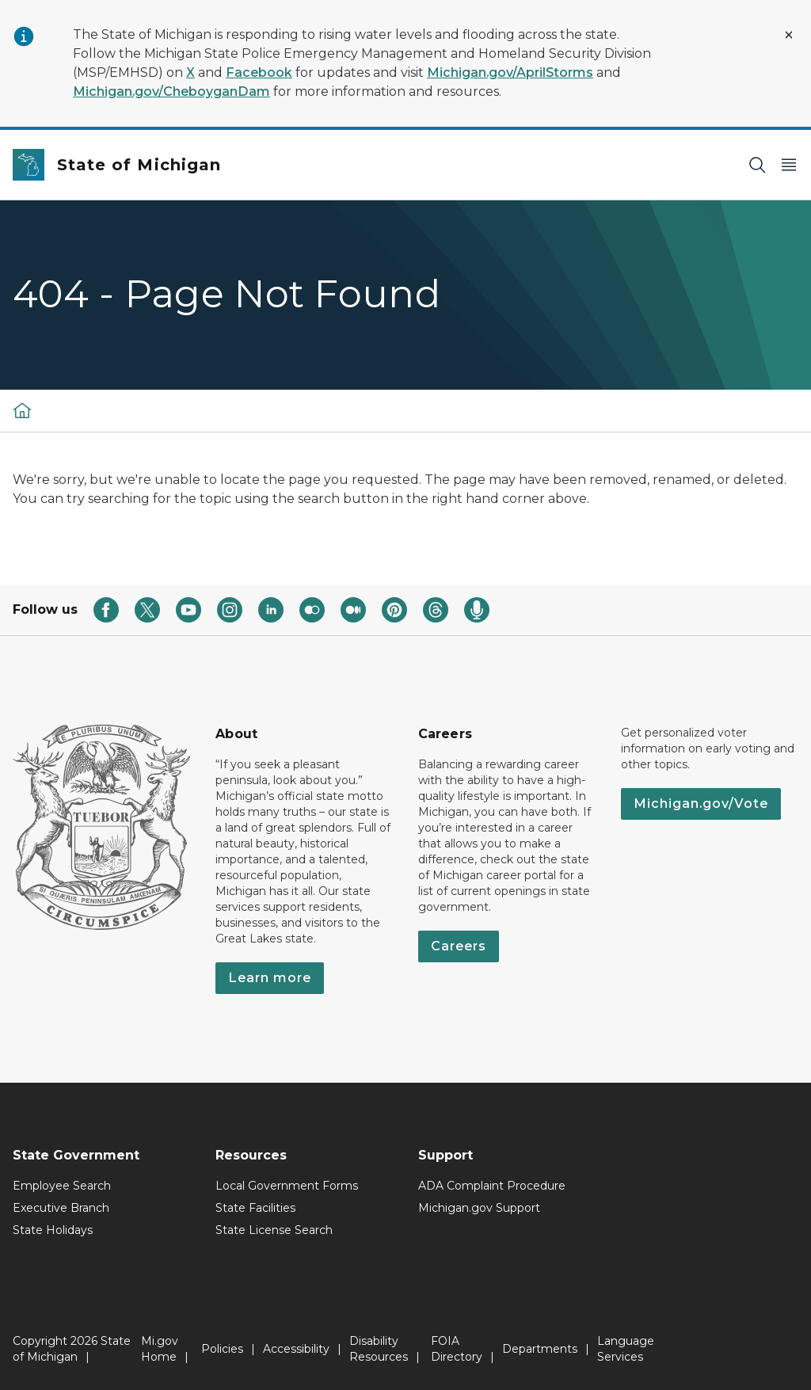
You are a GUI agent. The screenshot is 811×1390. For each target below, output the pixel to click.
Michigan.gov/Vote (701, 803)
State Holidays (53, 1230)
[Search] (757, 165)
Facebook (259, 72)
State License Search (274, 1230)
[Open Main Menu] (788, 165)
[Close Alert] (789, 35)
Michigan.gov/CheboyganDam (171, 91)
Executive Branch (61, 1208)
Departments (539, 1349)
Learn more (269, 977)
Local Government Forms (286, 1186)
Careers (458, 946)
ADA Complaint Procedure (491, 1186)
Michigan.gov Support (479, 1208)
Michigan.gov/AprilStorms (510, 72)
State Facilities (255, 1208)
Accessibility (296, 1349)
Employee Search (62, 1186)
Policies (222, 1349)
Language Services (625, 1349)
